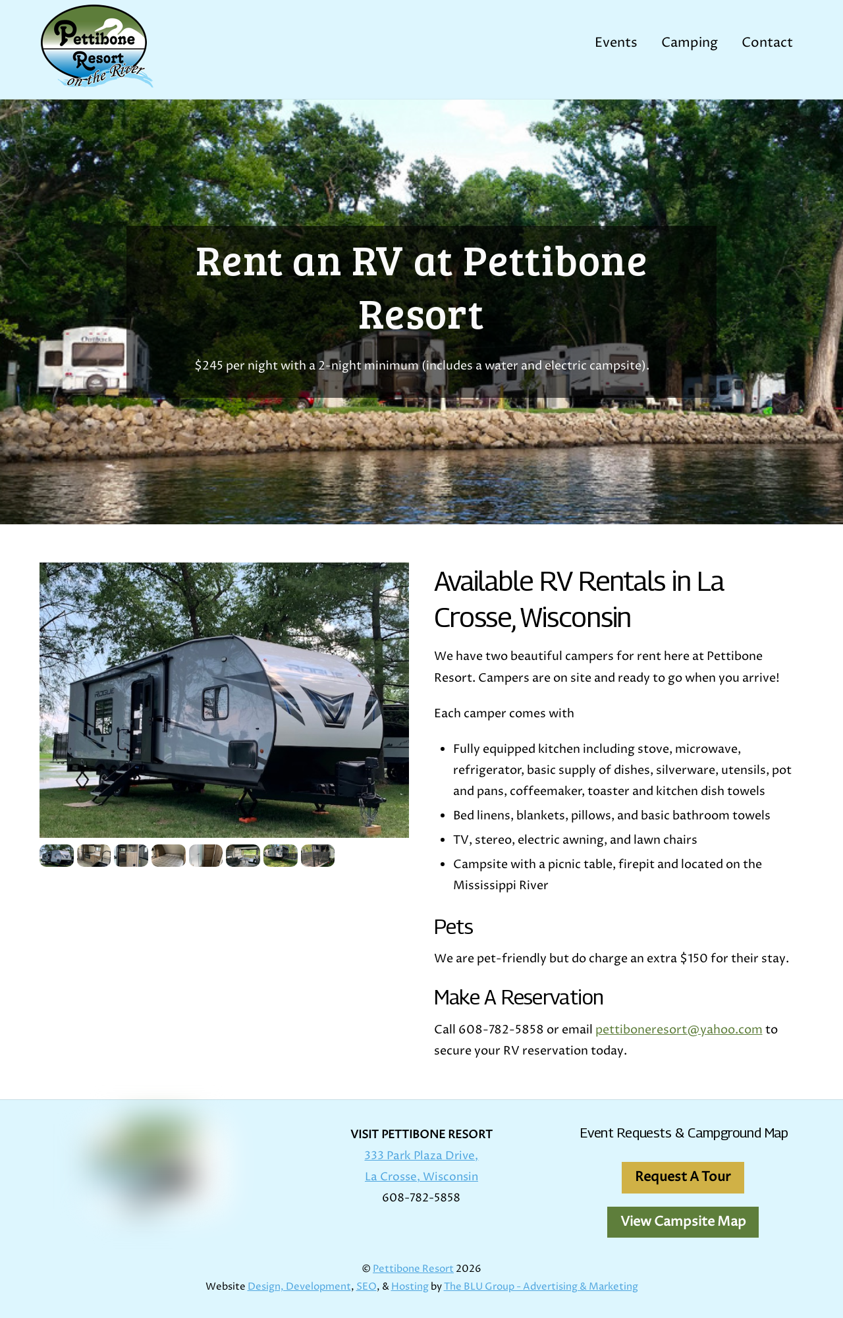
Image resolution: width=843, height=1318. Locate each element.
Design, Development (299, 1287)
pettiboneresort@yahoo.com (679, 1030)
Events (616, 43)
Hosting (410, 1287)
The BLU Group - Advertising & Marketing (541, 1287)
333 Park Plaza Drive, (421, 1156)
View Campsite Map (683, 1222)
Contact (767, 43)
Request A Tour (683, 1177)
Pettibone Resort (413, 1269)
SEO (366, 1287)
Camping (689, 43)
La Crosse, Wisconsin (421, 1177)
